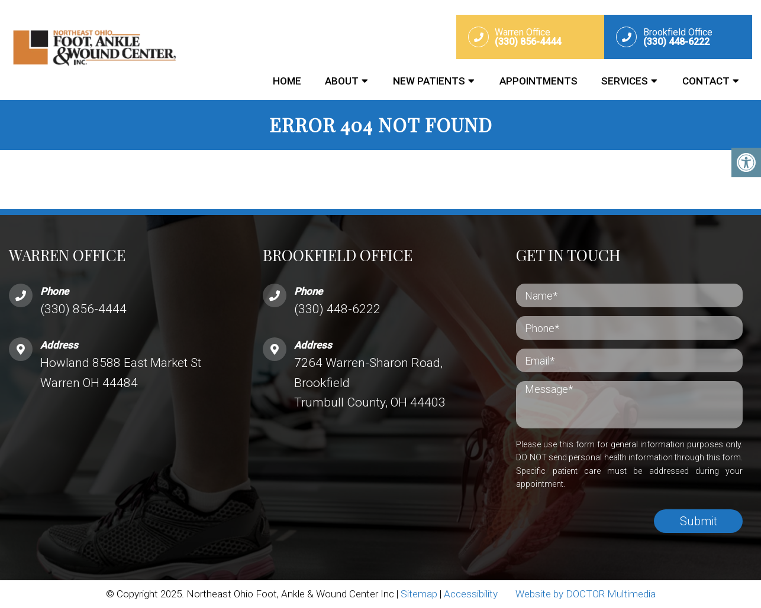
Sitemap (419, 594)
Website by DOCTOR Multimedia (585, 594)
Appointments (538, 81)
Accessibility (471, 594)
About (342, 81)
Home (287, 81)
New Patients (429, 81)
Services (624, 81)
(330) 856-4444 (83, 309)
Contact (706, 81)
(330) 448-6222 (337, 309)
